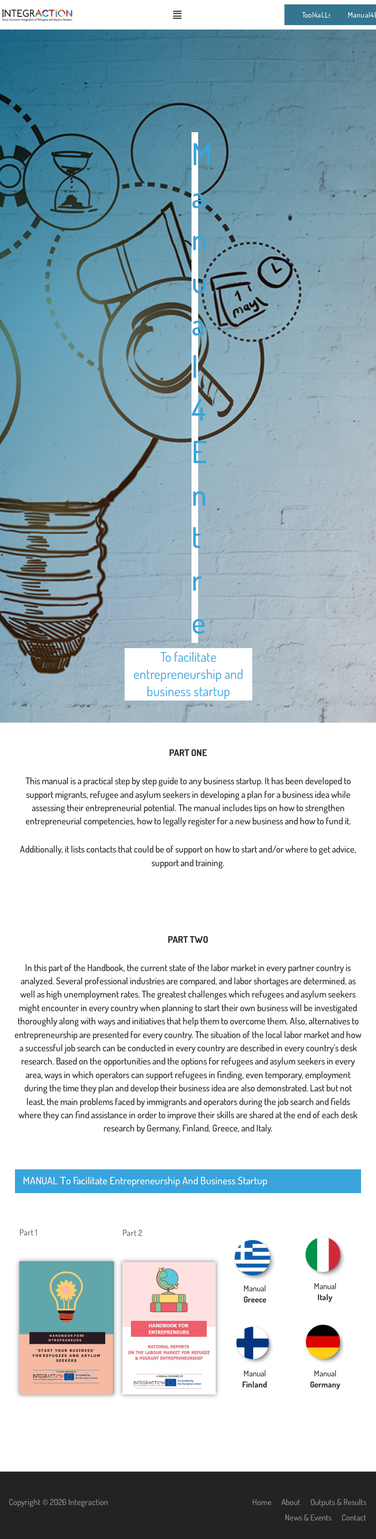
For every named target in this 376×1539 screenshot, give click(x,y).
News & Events (307, 1517)
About (288, 1501)
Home (258, 1501)
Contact (354, 1517)
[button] (177, 14)
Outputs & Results (337, 1501)
